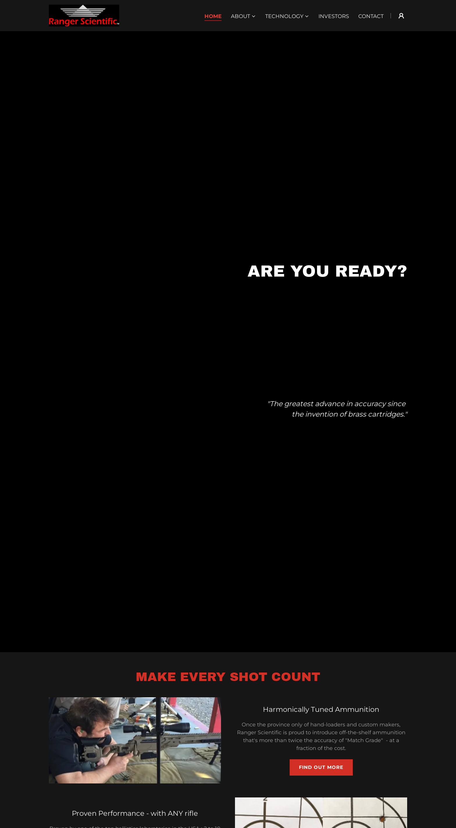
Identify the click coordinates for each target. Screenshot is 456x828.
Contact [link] (371, 16)
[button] (243, 16)
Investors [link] (333, 16)
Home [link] (213, 16)
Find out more (321, 767)
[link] (84, 15)
